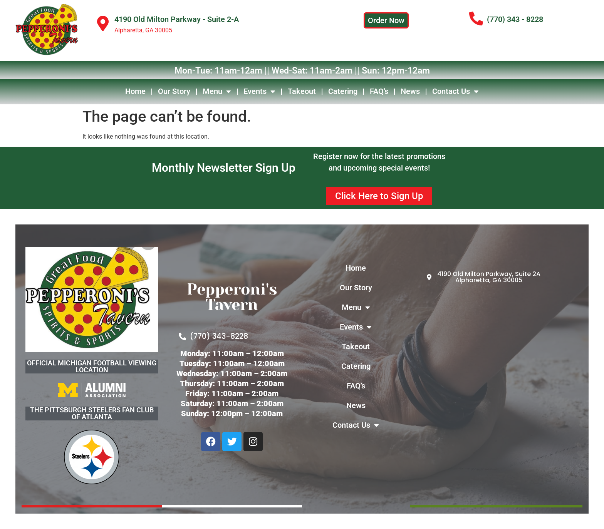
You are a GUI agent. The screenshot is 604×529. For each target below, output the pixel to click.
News (410, 91)
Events (259, 91)
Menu (217, 91)
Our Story (174, 91)
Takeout (302, 91)
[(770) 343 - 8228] (476, 19)
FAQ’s (379, 91)
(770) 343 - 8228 (515, 19)
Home (135, 91)
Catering (342, 91)
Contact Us (455, 91)
